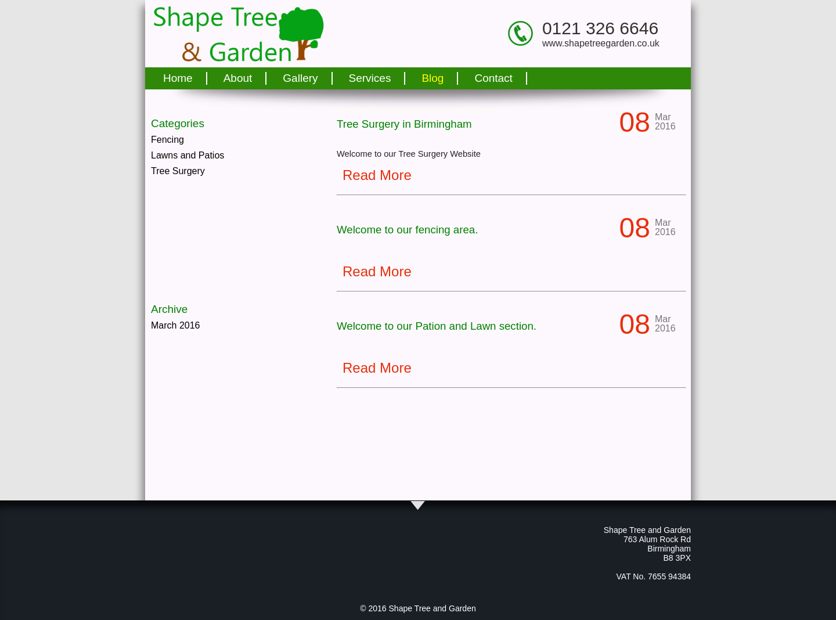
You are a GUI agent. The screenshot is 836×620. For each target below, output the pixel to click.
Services (370, 78)
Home (178, 78)
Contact (493, 78)
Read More (377, 175)
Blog (432, 78)
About (238, 78)
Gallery (300, 78)
